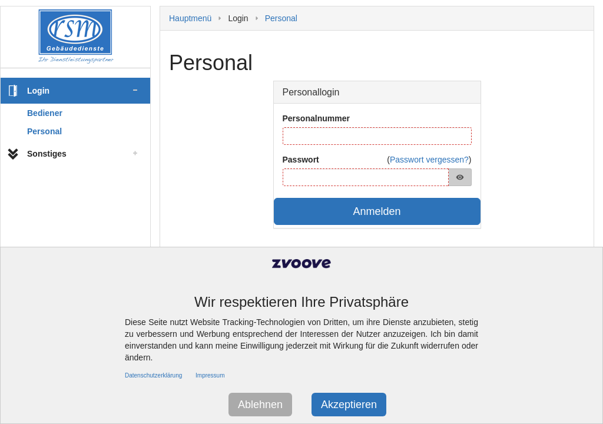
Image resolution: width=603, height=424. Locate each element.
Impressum (210, 375)
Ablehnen (260, 404)
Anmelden (376, 211)
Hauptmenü (190, 18)
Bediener (44, 113)
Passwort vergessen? (429, 159)
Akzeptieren (349, 404)
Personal (44, 131)
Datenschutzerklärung (153, 375)
